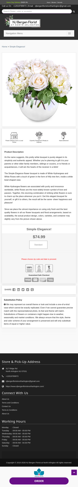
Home (4, 47)
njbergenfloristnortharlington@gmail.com (23, 381)
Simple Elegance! (17, 47)
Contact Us (6, 406)
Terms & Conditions (9, 410)
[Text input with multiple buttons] (37, 11)
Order (39, 481)
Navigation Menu (14, 33)
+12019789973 (12, 376)
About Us (5, 399)
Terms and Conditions (10, 403)
